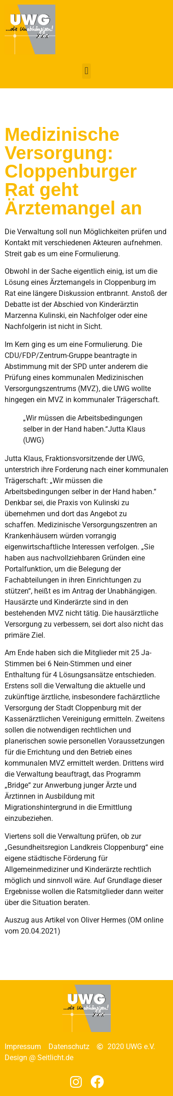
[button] (86, 71)
